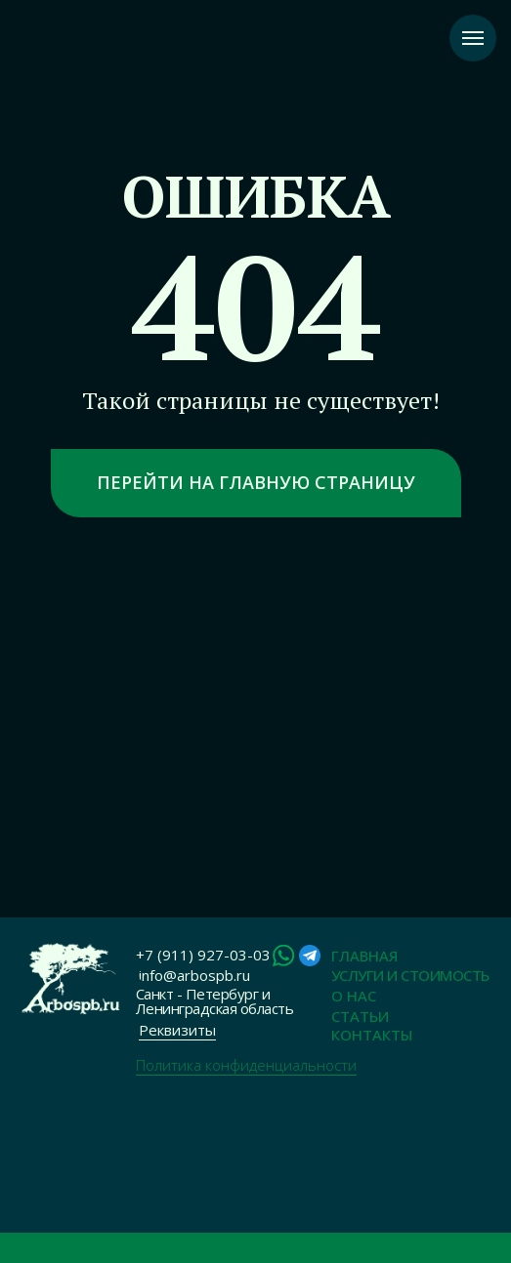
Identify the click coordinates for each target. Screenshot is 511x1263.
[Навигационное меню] (473, 38)
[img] (68, 979)
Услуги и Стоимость (410, 975)
